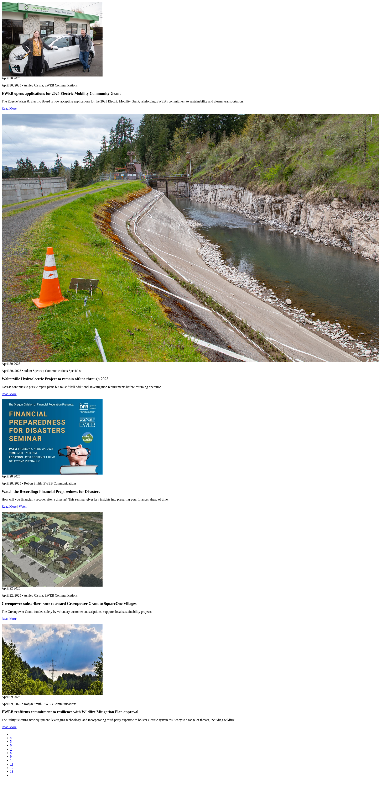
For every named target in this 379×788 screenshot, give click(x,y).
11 (11, 764)
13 (11, 771)
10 (11, 760)
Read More (9, 108)
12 (11, 768)
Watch (23, 506)
